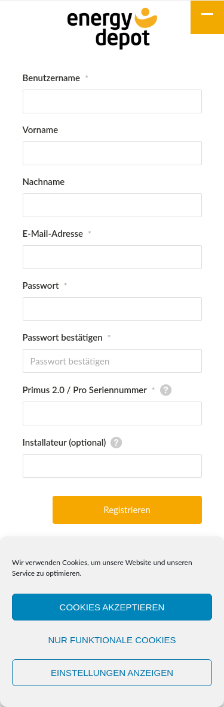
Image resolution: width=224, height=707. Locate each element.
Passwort (45, 285)
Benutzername (56, 77)
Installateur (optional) (64, 442)
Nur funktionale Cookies (112, 640)
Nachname (44, 181)
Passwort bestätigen (67, 337)
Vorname (41, 129)
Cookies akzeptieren (112, 607)
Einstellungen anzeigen (112, 673)
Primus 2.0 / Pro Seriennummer (89, 389)
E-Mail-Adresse (57, 233)
